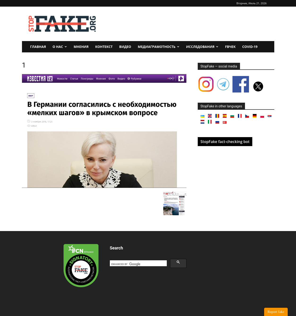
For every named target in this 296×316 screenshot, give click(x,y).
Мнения (81, 46)
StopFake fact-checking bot (225, 141)
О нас (60, 46)
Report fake (276, 312)
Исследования (202, 46)
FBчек (230, 46)
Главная (38, 46)
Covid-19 (249, 46)
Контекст (104, 46)
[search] (137, 264)
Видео (125, 46)
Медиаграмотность (158, 46)
